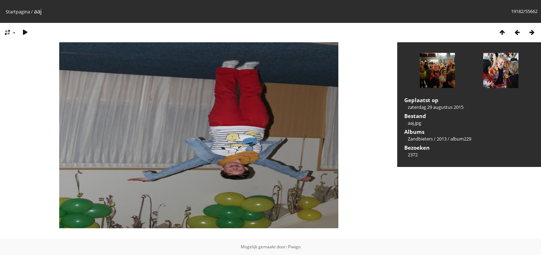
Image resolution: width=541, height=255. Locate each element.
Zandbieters (420, 139)
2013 (442, 139)
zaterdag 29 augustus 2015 (435, 107)
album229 (460, 139)
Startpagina (18, 11)
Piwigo (294, 247)
